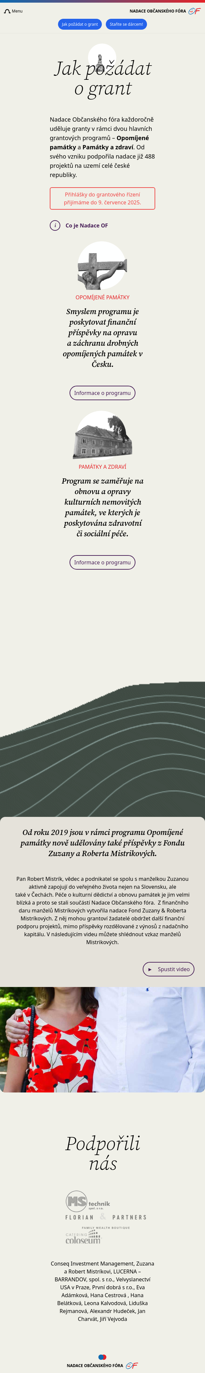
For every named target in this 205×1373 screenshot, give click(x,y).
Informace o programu (102, 393)
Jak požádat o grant (80, 24)
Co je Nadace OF (79, 225)
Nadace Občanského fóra (165, 11)
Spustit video (168, 969)
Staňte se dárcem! (126, 24)
